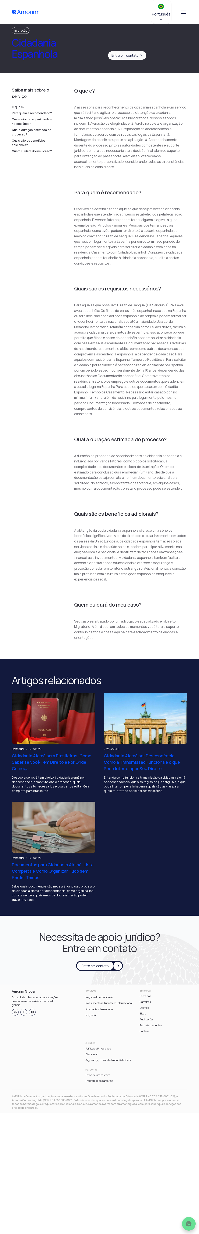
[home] (25, 12)
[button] (161, 12)
